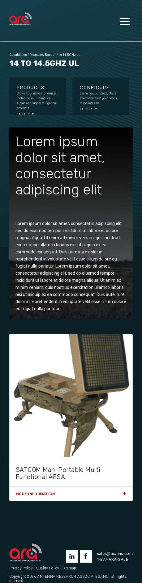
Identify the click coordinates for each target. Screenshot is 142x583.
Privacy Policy (21, 568)
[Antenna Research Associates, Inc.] (20, 19)
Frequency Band (41, 54)
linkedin (72, 556)
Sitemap (69, 568)
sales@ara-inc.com (115, 553)
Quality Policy (47, 568)
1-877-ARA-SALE (112, 559)
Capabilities (18, 54)
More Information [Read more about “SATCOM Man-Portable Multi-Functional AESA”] (35, 494)
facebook (86, 556)
